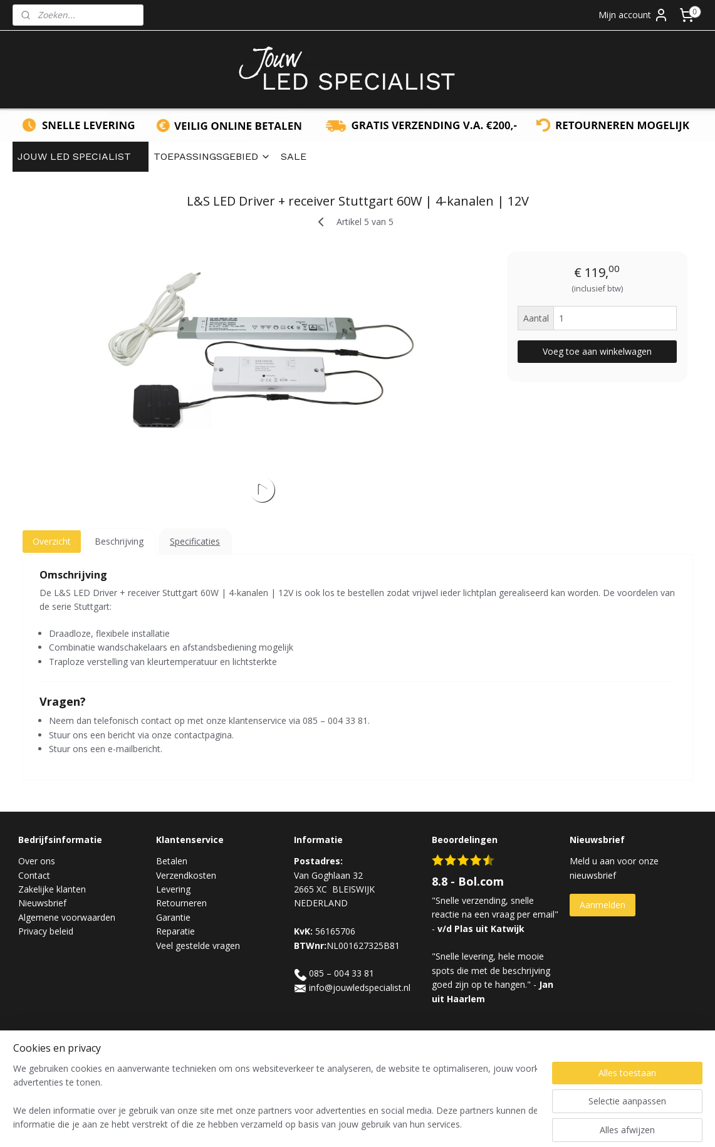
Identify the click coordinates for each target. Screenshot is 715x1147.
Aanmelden (602, 905)
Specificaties (195, 541)
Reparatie (175, 931)
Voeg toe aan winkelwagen (597, 351)
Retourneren (181, 903)
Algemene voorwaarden (66, 917)
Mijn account (633, 15)
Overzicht (51, 541)
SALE (293, 156)
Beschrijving (119, 541)
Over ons (36, 861)
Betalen (171, 861)
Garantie (173, 917)
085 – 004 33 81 (341, 973)
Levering (173, 889)
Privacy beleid (45, 931)
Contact (34, 875)
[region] (275, 1097)
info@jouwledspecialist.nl (359, 987)
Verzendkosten (186, 875)
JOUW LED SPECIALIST (81, 156)
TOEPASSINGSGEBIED (212, 156)
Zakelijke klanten (52, 889)
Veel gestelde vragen (198, 945)
